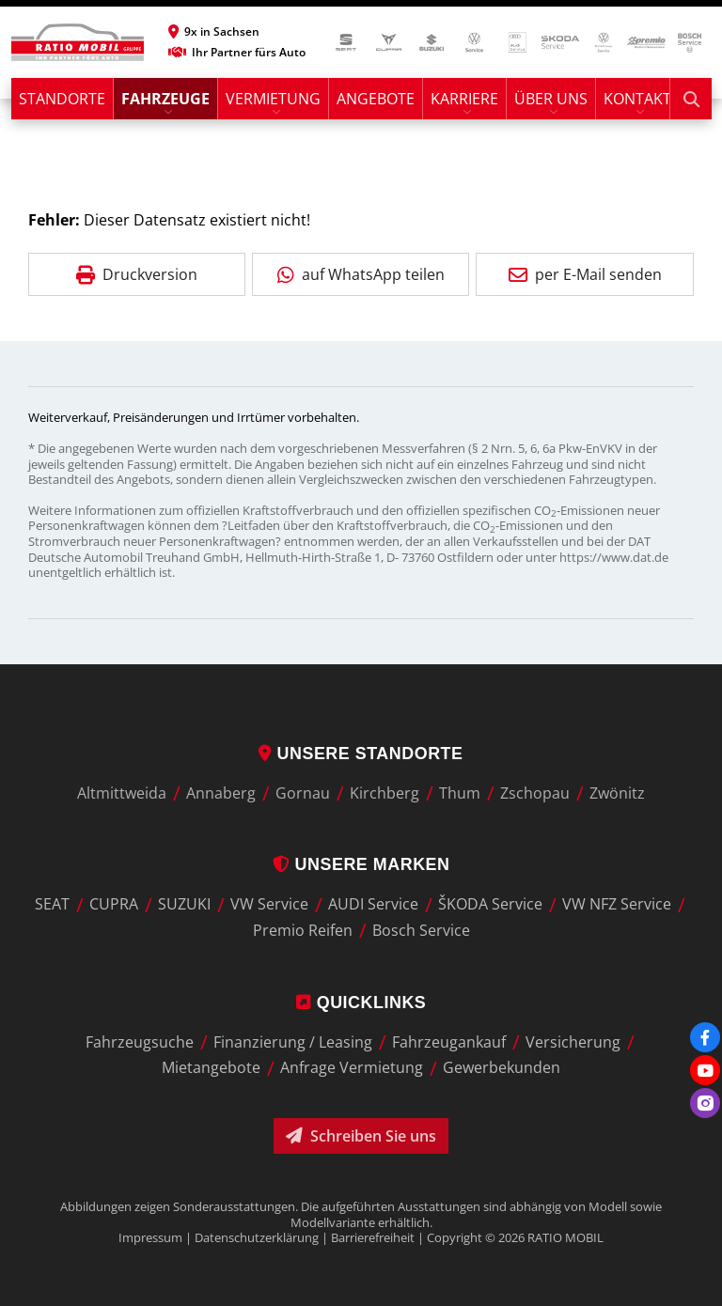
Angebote (376, 98)
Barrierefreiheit (373, 1237)
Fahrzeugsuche (140, 1042)
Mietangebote (211, 1068)
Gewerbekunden (501, 1068)
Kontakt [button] (637, 98)
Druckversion (136, 274)
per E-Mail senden (585, 274)
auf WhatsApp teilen (361, 274)
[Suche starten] (691, 98)
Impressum (150, 1237)
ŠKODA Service (490, 904)
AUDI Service (373, 904)
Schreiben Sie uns (361, 1136)
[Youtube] (705, 1070)
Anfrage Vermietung (351, 1068)
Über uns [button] (551, 98)
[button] (237, 32)
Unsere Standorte (361, 753)
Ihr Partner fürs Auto (237, 52)
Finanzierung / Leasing (292, 1042)
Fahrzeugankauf (449, 1042)
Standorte (62, 98)
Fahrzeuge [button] (165, 98)
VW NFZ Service (616, 904)
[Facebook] (705, 1037)
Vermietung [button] (273, 98)
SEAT (52, 904)
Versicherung (573, 1042)
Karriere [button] (464, 98)
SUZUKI (184, 904)
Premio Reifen (303, 930)
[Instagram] (705, 1103)
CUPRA (113, 904)
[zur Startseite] (77, 42)
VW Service (269, 904)
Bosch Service (421, 930)
